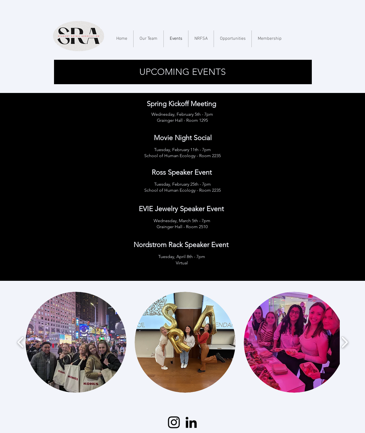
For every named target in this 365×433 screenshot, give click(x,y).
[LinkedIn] (191, 422)
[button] (76, 342)
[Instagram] (174, 422)
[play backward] (21, 342)
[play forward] (344, 342)
